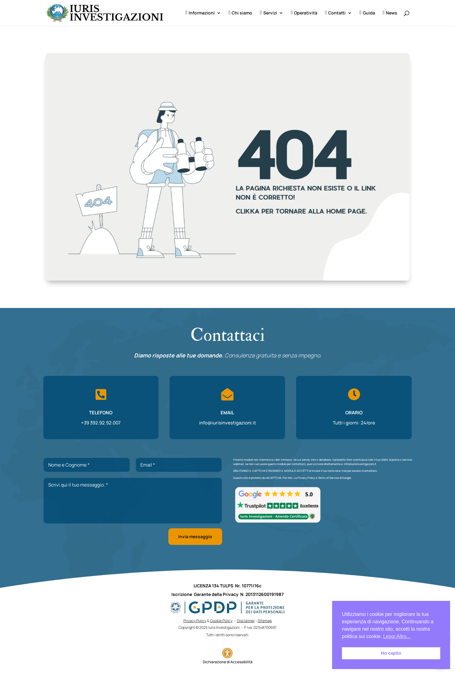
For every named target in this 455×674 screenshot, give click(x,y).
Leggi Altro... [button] (396, 636)
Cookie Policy (221, 620)
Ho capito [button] (391, 653)
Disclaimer (246, 620)
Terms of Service (328, 478)
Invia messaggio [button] (195, 536)
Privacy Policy (306, 478)
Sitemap (265, 620)
